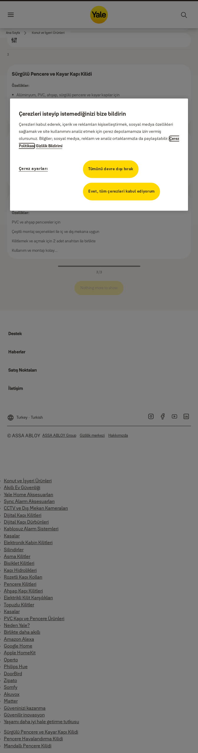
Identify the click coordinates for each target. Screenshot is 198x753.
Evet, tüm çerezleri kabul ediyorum (121, 191)
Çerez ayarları (33, 168)
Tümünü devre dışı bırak (110, 169)
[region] (99, 154)
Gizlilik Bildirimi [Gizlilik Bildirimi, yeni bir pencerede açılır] (49, 146)
